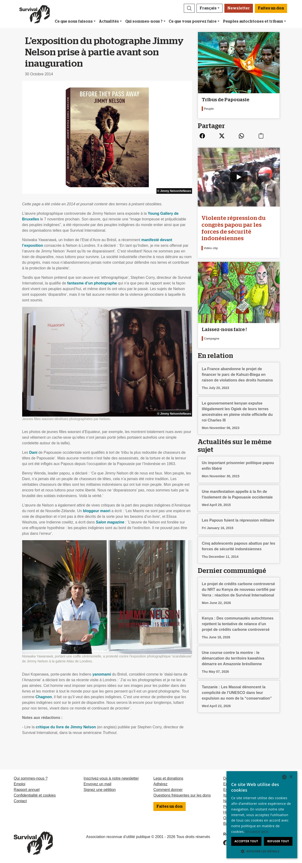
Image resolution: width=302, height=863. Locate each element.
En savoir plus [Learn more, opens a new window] (257, 831)
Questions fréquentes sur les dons (182, 795)
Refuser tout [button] (278, 841)
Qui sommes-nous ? (144, 21)
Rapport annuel (26, 790)
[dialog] (261, 814)
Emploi (19, 784)
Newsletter (238, 8)
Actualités (109, 21)
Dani (33, 452)
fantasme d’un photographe (92, 283)
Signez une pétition (100, 790)
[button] (189, 8)
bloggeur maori (96, 511)
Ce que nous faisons (74, 21)
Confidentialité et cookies (35, 795)
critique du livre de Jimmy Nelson (66, 727)
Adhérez (160, 784)
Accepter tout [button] (246, 841)
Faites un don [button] (271, 8)
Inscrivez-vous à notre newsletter (111, 778)
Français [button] (208, 8)
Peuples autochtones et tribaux (253, 21)
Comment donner (168, 790)
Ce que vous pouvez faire (193, 21)
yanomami (101, 674)
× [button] (291, 777)
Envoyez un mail (97, 784)
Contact (20, 801)
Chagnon (43, 697)
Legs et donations (168, 778)
